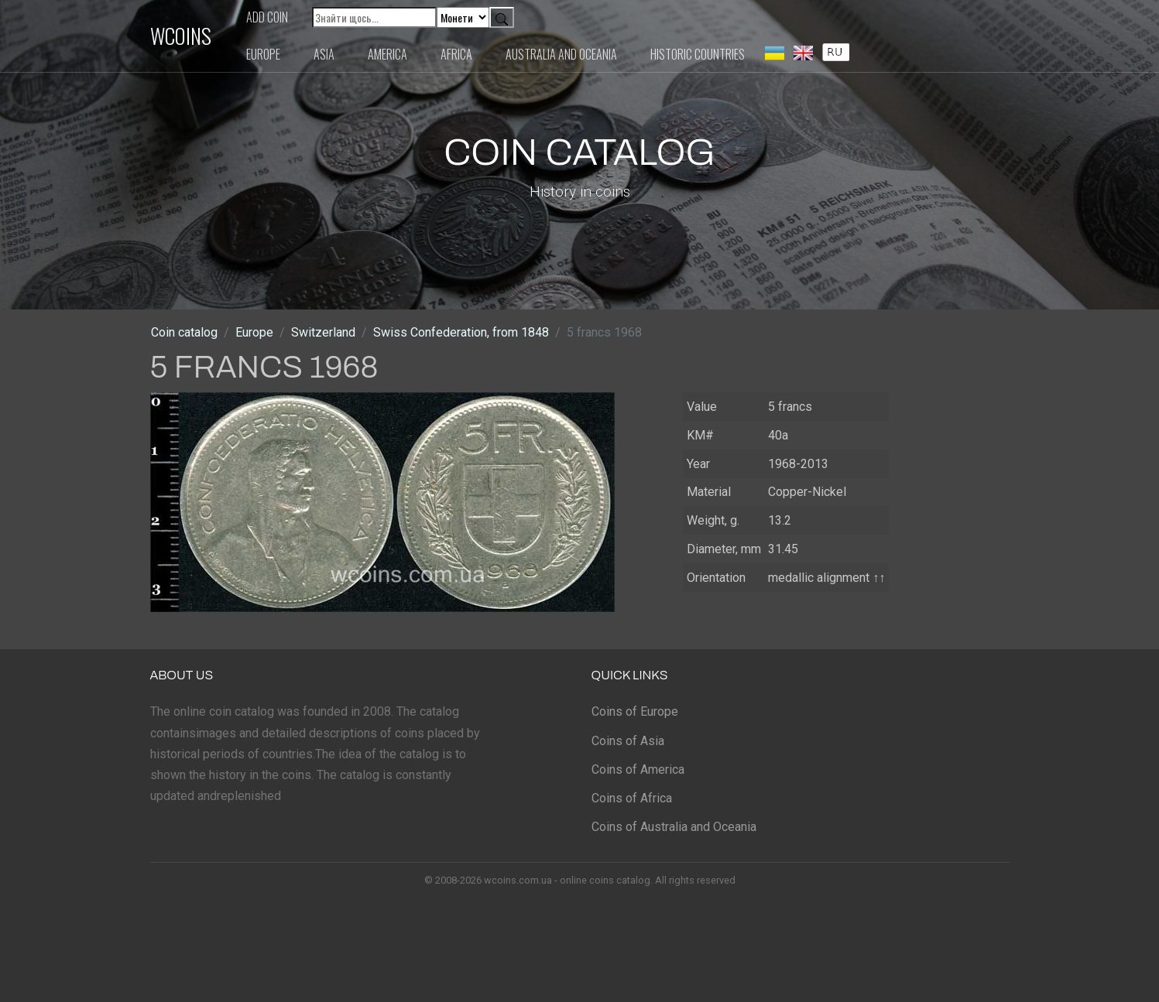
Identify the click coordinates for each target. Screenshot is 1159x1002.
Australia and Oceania (561, 54)
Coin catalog (184, 332)
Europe (263, 54)
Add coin (267, 17)
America (387, 54)
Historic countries (697, 54)
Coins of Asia (628, 741)
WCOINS (180, 35)
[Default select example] (463, 17)
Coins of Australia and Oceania (674, 826)
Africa (456, 54)
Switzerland (323, 332)
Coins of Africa (632, 798)
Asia (324, 54)
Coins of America (638, 769)
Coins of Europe (635, 711)
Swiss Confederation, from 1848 (461, 332)
